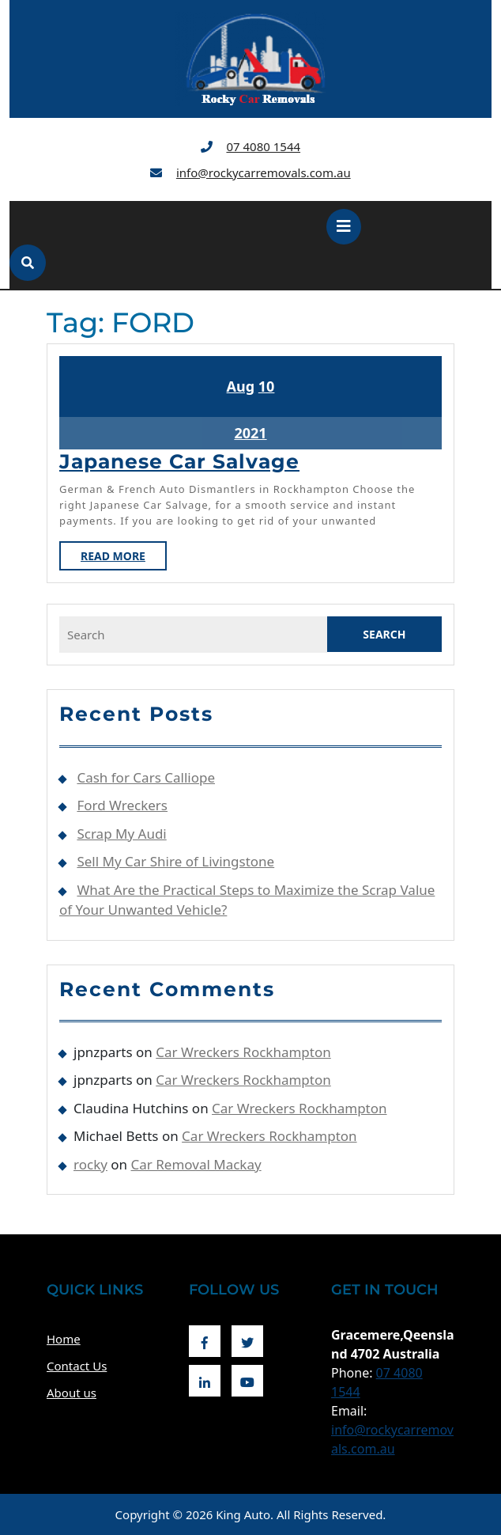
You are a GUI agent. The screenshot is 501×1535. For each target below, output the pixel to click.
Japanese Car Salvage (179, 461)
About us (71, 1392)
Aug (241, 386)
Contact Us (77, 1366)
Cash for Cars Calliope (146, 777)
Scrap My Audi (121, 833)
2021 (250, 432)
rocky (90, 1164)
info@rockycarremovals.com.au (263, 172)
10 (266, 386)
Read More (124, 558)
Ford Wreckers (122, 805)
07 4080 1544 (263, 146)
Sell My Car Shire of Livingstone (175, 861)
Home (64, 1339)
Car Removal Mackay (196, 1164)
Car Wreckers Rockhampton (243, 1052)
